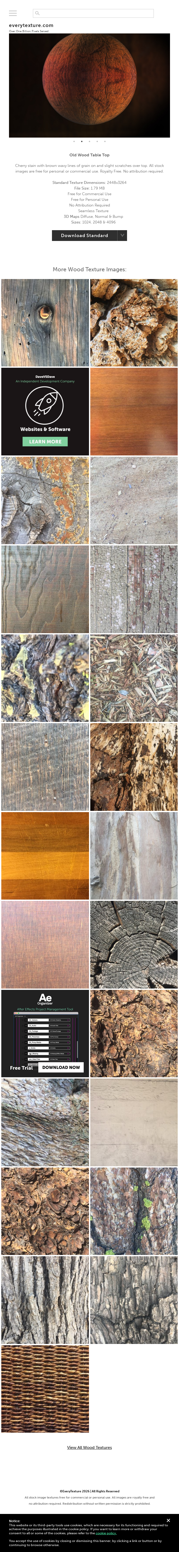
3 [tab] (89, 141)
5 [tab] (105, 141)
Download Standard (84, 235)
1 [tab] (74, 141)
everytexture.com (31, 27)
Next (173, 77)
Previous (5, 77)
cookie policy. (106, 1533)
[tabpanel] (89, 77)
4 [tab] (97, 141)
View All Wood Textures (89, 1448)
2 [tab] (81, 141)
